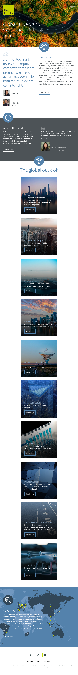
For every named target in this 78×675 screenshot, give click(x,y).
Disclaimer (30, 661)
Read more (45, 92)
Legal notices (47, 661)
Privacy (38, 661)
